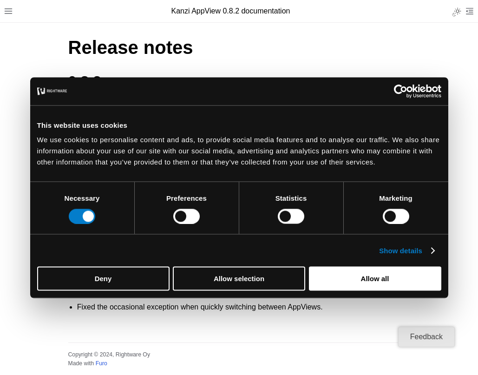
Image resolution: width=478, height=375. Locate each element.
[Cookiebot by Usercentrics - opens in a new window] (400, 91)
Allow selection (239, 279)
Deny (103, 279)
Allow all (375, 279)
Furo (101, 363)
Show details (400, 250)
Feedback (426, 337)
